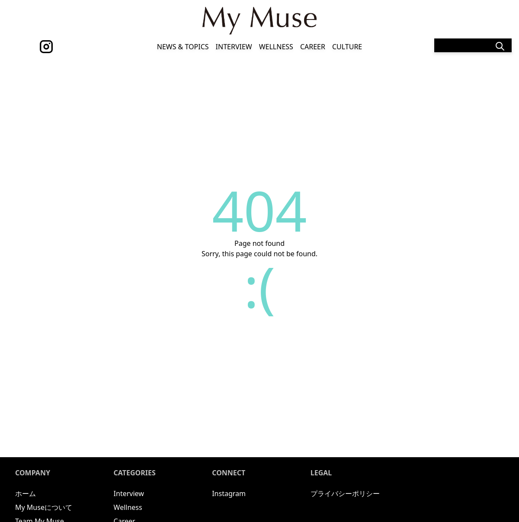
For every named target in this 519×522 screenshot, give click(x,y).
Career (312, 46)
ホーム (25, 493)
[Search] (473, 45)
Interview (234, 46)
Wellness (276, 46)
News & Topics (183, 46)
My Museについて (43, 507)
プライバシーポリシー (345, 493)
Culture (347, 46)
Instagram (229, 493)
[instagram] (46, 46)
